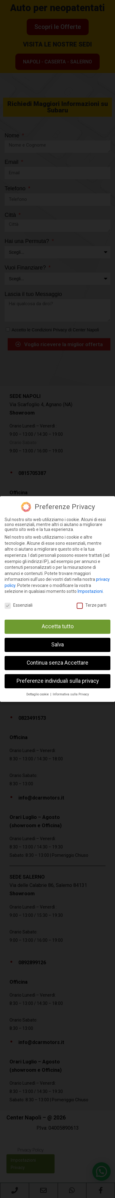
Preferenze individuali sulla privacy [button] (58, 681)
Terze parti (91, 605)
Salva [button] (57, 644)
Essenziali (19, 605)
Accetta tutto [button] (58, 626)
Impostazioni (90, 591)
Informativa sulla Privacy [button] (71, 694)
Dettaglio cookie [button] (38, 694)
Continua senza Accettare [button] (57, 663)
